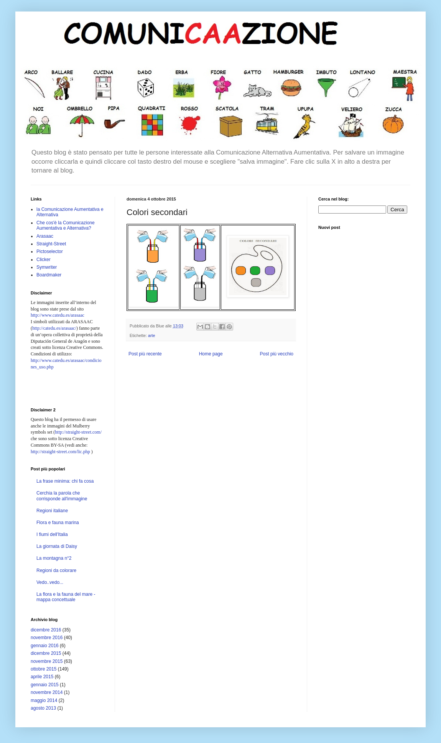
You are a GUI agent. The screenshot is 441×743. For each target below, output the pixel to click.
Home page (211, 354)
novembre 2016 (47, 637)
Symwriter (46, 267)
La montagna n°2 (54, 558)
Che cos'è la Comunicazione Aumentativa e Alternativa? (65, 225)
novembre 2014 (47, 692)
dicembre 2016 (46, 630)
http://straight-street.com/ (78, 432)
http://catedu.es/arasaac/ (54, 328)
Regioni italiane (52, 510)
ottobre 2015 (43, 669)
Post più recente (145, 354)
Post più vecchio (276, 354)
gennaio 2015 (45, 684)
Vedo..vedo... (49, 582)
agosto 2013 (43, 708)
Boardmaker (48, 275)
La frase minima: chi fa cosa (65, 481)
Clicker (43, 259)
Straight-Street (51, 244)
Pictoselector (49, 251)
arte (151, 335)
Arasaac (44, 236)
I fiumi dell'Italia (52, 534)
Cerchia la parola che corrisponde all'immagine (61, 495)
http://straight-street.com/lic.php (60, 451)
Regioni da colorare (56, 570)
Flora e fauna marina (57, 522)
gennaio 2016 (45, 645)
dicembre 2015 (46, 653)
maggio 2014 (44, 700)
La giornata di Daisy (56, 546)
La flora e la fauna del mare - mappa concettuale (65, 597)
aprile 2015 (42, 676)
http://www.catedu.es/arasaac (57, 315)
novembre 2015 (47, 661)
